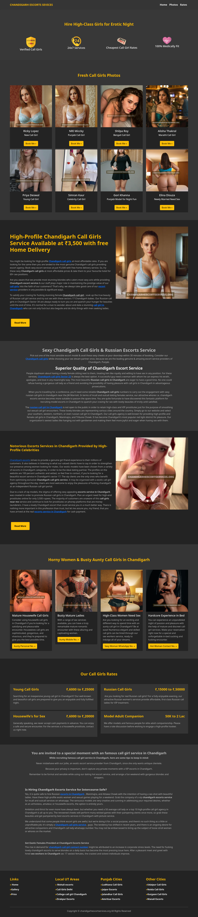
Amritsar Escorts (110, 899)
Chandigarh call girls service (70, 824)
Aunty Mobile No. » (69, 639)
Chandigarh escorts (20, 460)
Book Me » (31, 143)
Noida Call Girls (155, 889)
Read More (20, 322)
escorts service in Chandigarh (50, 511)
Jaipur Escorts (109, 889)
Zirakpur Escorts (64, 899)
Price (13, 894)
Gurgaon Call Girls (156, 894)
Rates (183, 4)
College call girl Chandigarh (71, 894)
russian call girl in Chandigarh (46, 407)
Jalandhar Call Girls (112, 894)
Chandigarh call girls (60, 261)
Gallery (14, 889)
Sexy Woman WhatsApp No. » (120, 646)
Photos (173, 4)
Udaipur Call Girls (156, 884)
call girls (14, 286)
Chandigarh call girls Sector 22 (54, 376)
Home (163, 4)
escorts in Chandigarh (72, 794)
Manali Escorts (154, 899)
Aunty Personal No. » (24, 646)
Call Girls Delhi (63, 889)
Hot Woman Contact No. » (163, 646)
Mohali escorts (64, 884)
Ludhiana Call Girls (111, 884)
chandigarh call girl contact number (68, 847)
